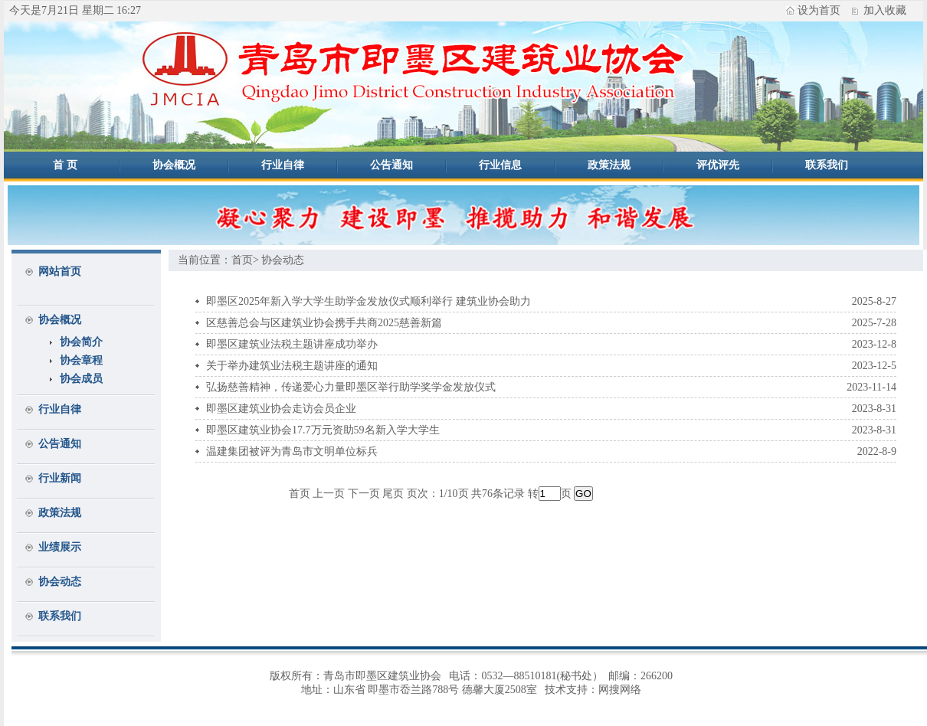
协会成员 (81, 378)
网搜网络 (619, 689)
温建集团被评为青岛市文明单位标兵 (292, 451)
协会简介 (81, 342)
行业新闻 (59, 478)
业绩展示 (59, 547)
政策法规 (609, 165)
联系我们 (826, 165)
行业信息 (500, 165)
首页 (242, 260)
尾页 (393, 493)
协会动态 (59, 581)
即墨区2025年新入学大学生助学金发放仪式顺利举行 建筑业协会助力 (368, 301)
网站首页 (59, 271)
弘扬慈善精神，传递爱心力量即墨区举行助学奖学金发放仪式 (351, 387)
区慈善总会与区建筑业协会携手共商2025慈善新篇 (324, 323)
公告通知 (391, 165)
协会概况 (173, 165)
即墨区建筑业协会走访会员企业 (281, 408)
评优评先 (717, 165)
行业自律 (282, 165)
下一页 (364, 493)
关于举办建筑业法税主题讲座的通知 (292, 365)
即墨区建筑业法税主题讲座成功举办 (292, 344)
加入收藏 (884, 10)
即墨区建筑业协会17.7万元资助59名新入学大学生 (323, 430)
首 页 (65, 165)
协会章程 (81, 360)
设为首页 (819, 10)
